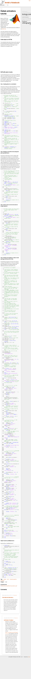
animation (2, 580)
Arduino (29, 13)
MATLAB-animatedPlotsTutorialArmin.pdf (9, 585)
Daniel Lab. (4, 29)
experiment (24, 18)
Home (1, 9)
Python (24, 21)
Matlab (5, 579)
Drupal (29, 656)
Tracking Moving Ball (7, 597)
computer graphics (13, 579)
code (8, 579)
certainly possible (8, 620)
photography (27, 20)
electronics (25, 17)
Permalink (15, 595)
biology (25, 14)
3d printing (24, 11)
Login (29, 0)
